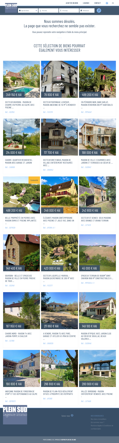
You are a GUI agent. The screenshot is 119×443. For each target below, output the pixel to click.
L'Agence (86, 3)
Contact (97, 3)
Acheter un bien (72, 3)
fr (113, 3)
